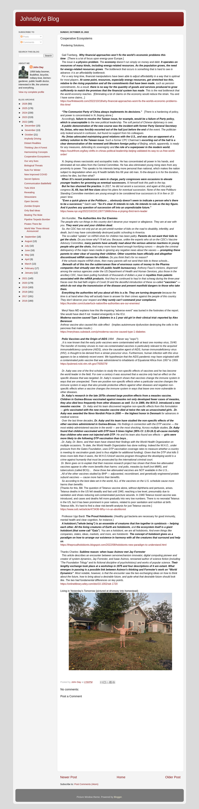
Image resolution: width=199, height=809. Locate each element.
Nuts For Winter (32, 170)
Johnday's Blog (39, 19)
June (27, 250)
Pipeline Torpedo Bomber (37, 219)
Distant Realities (32, 143)
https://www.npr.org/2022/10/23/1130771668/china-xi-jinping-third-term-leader (104, 211)
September (31, 236)
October (29, 134)
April (27, 259)
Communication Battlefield (37, 183)
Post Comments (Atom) (86, 784)
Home (121, 777)
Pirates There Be (33, 224)
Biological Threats (33, 165)
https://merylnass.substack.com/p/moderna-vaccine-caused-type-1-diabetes (102, 331)
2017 (25, 296)
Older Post (172, 777)
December (30, 125)
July (27, 246)
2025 (25, 108)
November (30, 130)
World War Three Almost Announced (36, 229)
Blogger (118, 797)
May (27, 255)
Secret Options (31, 179)
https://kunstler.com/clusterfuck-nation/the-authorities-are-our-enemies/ (100, 303)
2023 (25, 117)
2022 (25, 122)
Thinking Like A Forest (35, 147)
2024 (25, 112)
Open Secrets (31, 201)
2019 (25, 287)
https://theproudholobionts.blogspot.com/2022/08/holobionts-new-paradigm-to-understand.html (113, 544)
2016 (25, 300)
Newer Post (68, 777)
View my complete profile (31, 92)
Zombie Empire (32, 206)
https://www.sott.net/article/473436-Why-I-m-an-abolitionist (93, 509)
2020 (25, 283)
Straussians (30, 197)
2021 (25, 278)
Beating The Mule (33, 215)
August (29, 241)
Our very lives (31, 161)
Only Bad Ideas (32, 210)
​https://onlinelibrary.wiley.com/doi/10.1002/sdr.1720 (89, 583)
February (30, 268)
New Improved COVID (35, 174)
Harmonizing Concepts (36, 152)
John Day (38, 67)
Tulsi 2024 (29, 188)
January (29, 272)
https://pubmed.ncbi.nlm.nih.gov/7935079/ (84, 363)
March (28, 264)
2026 (25, 103)
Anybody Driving (32, 138)
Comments (27, 42)
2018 (25, 292)
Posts (25, 36)
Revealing (29, 192)
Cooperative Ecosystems (37, 156)
